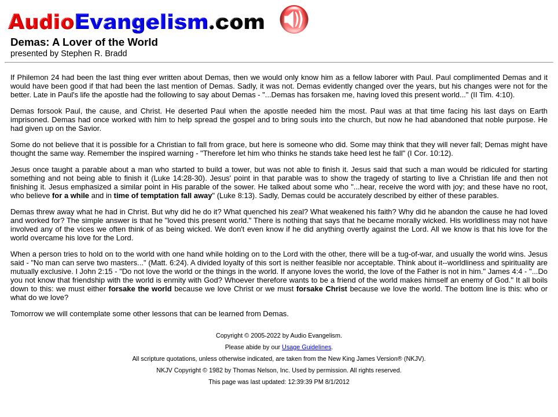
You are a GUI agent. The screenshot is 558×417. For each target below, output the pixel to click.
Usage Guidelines (306, 346)
